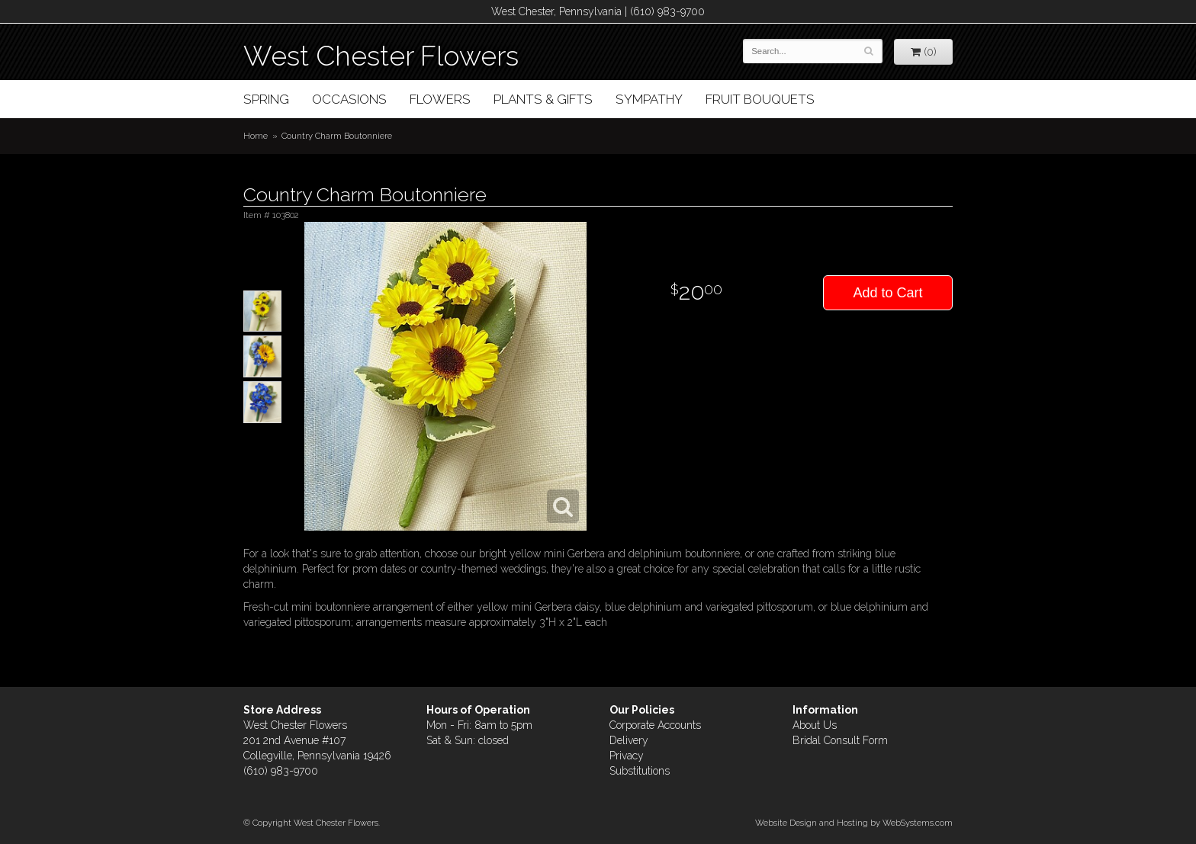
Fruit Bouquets (760, 99)
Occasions (349, 99)
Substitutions (639, 771)
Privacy (626, 755)
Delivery (628, 740)
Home (255, 135)
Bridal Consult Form (840, 740)
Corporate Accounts (655, 725)
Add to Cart (887, 292)
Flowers (440, 99)
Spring (266, 99)
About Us (815, 725)
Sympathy (649, 99)
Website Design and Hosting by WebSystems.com (854, 822)
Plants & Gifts (543, 99)
